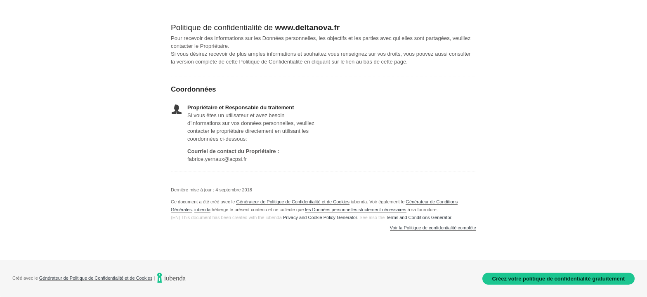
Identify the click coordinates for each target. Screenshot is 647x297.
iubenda (202, 209)
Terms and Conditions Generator (418, 217)
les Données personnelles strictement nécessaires (355, 209)
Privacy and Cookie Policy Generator (320, 217)
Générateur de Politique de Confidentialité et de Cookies (292, 201)
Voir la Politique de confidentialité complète (433, 228)
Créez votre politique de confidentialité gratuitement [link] (558, 279)
